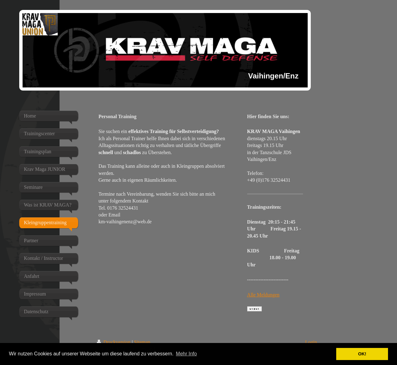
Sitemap (142, 342)
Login (311, 342)
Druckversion (114, 342)
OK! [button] (362, 353)
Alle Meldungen (263, 294)
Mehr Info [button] (186, 353)
